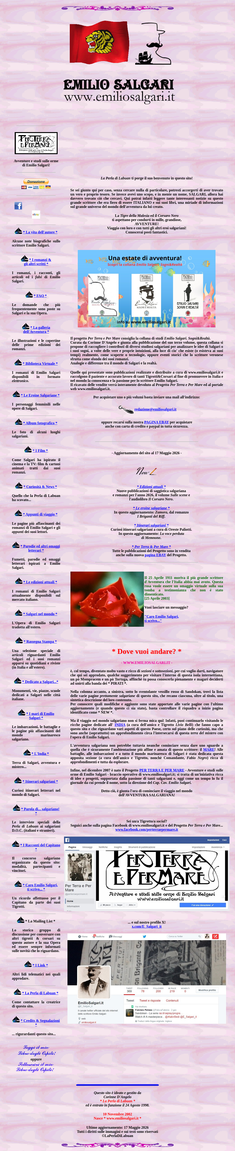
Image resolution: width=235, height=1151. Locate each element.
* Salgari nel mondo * (40, 614)
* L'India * (40, 754)
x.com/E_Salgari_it (147, 926)
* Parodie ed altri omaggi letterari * (40, 548)
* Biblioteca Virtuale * (40, 364)
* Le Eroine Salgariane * (40, 395)
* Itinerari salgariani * (40, 781)
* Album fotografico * (40, 423)
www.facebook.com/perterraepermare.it (146, 829)
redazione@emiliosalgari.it (155, 409)
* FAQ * (40, 296)
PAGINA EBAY (156, 422)
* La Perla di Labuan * (40, 993)
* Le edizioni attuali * (40, 582)
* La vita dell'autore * (40, 232)
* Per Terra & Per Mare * (151, 547)
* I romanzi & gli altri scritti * (37, 262)
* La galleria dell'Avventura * (36, 330)
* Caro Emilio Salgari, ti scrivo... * (40, 887)
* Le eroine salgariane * (151, 508)
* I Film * (40, 451)
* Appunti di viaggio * (40, 514)
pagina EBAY (155, 555)
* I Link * (40, 965)
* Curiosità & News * (40, 487)
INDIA (120, 725)
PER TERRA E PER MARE (161, 770)
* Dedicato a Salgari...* (40, 682)
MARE (208, 749)
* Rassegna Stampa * (40, 642)
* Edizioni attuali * (151, 487)
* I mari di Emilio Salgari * (40, 716)
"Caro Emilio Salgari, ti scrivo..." (162, 619)
